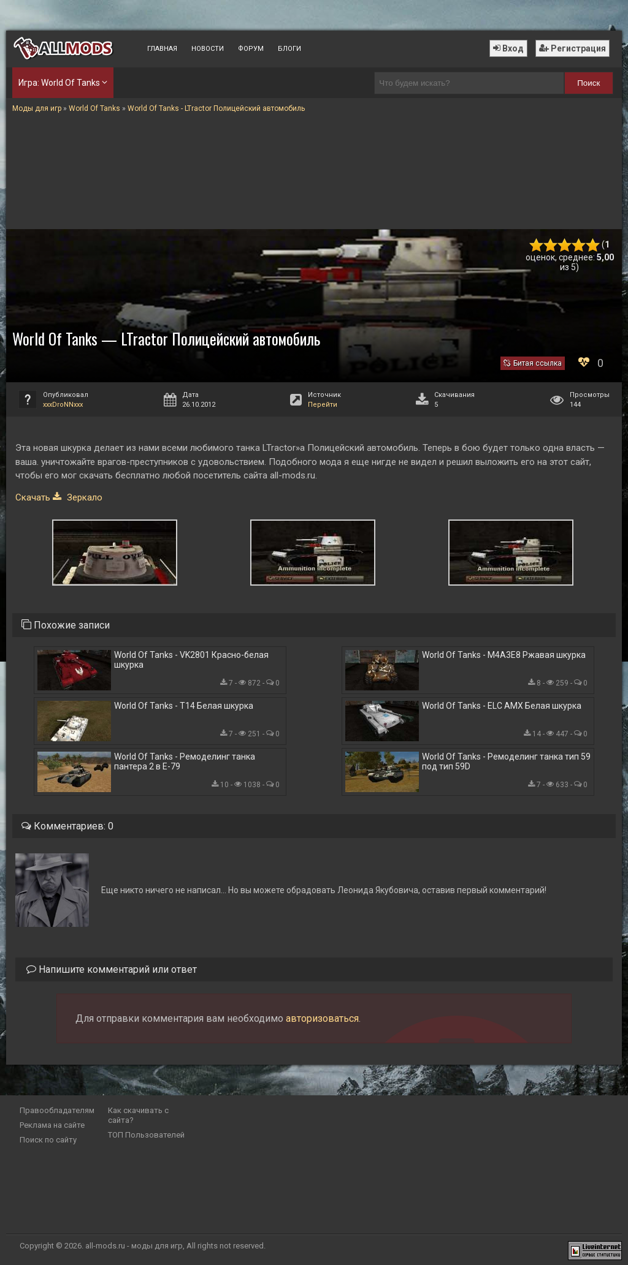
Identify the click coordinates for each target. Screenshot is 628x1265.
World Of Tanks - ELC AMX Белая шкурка (501, 706)
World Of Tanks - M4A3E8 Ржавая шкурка (504, 655)
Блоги (289, 49)
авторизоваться (322, 1018)
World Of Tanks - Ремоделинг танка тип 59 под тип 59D (506, 761)
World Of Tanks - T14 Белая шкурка (183, 706)
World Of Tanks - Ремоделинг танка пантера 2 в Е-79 (184, 761)
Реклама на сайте (52, 1125)
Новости (207, 49)
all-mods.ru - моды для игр (134, 1245)
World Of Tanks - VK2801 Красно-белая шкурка (191, 660)
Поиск (588, 83)
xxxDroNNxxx (63, 405)
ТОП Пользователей (146, 1134)
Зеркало (83, 497)
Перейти (322, 405)
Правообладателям (57, 1110)
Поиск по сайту (48, 1139)
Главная (162, 49)
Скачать (32, 497)
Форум (251, 49)
